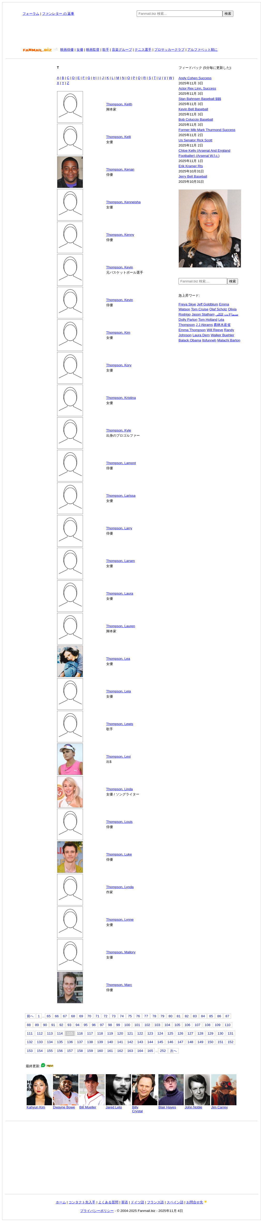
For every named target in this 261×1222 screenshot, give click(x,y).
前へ (30, 1016)
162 (120, 1051)
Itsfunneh (209, 340)
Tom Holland (207, 319)
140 (110, 1042)
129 (210, 1033)
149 (200, 1042)
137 (80, 1042)
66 (57, 1016)
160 (100, 1051)
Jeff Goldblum (207, 304)
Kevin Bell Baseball (193, 109)
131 (230, 1033)
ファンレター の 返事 (58, 14)
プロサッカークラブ (169, 50)
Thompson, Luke (119, 854)
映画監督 (92, 50)
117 (90, 1033)
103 (157, 1025)
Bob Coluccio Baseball (196, 119)
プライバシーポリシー (97, 1211)
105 (177, 1025)
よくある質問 (108, 1202)
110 (228, 1025)
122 (140, 1033)
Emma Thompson (192, 330)
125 (170, 1033)
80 (170, 1016)
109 (217, 1025)
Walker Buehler (222, 335)
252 (163, 1051)
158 (80, 1051)
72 (106, 1016)
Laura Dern (201, 335)
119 (110, 1033)
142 (130, 1042)
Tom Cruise (199, 309)
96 (94, 1025)
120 (120, 1033)
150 (210, 1042)
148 (190, 1042)
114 (60, 1033)
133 (40, 1042)
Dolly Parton (188, 319)
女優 (79, 50)
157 (70, 1051)
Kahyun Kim (39, 1105)
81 (179, 1016)
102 (147, 1025)
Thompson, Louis (119, 822)
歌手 (105, 50)
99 (118, 1025)
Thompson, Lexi (118, 756)
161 (110, 1051)
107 (197, 1025)
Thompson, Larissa (120, 495)
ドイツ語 (137, 1202)
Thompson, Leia (118, 691)
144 (150, 1042)
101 (137, 1025)
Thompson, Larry (119, 528)
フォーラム (30, 14)
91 (53, 1025)
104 (167, 1025)
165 (150, 1051)
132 (30, 1042)
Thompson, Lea (118, 659)
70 (89, 1016)
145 (160, 1042)
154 (40, 1051)
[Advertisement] (131, 32)
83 (195, 1016)
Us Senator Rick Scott (195, 140)
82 (187, 1016)
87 (227, 1016)
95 (86, 1025)
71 (97, 1016)
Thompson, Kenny (120, 235)
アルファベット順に (202, 50)
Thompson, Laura (119, 593)
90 (45, 1025)
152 (230, 1042)
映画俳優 (67, 50)
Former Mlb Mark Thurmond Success (207, 130)
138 (90, 1042)
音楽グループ (122, 50)
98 (110, 1025)
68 (73, 1016)
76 (138, 1016)
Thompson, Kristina (121, 398)
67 (65, 1016)
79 (162, 1016)
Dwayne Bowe (65, 1105)
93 (69, 1025)
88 (29, 1025)
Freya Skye (187, 304)
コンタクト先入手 (81, 1202)
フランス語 (155, 1202)
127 (190, 1033)
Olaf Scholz (218, 309)
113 (50, 1033)
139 (100, 1042)
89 (37, 1025)
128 (200, 1033)
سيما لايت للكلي (227, 314)
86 (219, 1016)
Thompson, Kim (118, 332)
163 (130, 1051)
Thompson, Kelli (118, 137)
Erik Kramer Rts (191, 166)
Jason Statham (202, 314)
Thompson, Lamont (121, 463)
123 (150, 1033)
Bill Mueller (92, 1105)
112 (40, 1033)
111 (30, 1033)
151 (220, 1042)
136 (70, 1042)
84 (203, 1016)
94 (78, 1025)
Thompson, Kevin (119, 267)
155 (50, 1051)
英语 (124, 1202)
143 (140, 1042)
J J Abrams (204, 325)
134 (50, 1042)
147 (180, 1042)
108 (207, 1025)
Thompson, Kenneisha (123, 202)
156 (60, 1051)
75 (130, 1016)
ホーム (61, 1202)
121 (130, 1033)
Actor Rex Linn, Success (197, 88)
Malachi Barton (228, 340)
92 (61, 1025)
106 (187, 1025)
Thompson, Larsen (120, 561)
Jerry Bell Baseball (193, 176)
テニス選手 (143, 50)
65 (49, 1016)
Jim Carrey (223, 1105)
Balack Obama (190, 340)
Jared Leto (118, 1105)
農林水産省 (222, 325)
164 (140, 1051)
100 (127, 1025)
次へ (173, 1051)
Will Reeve (215, 330)
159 (90, 1051)
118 (100, 1033)
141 (120, 1042)
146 (170, 1042)
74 (122, 1016)
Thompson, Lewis (119, 724)
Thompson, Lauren (120, 626)
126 (180, 1033)
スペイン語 (175, 1202)
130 (220, 1033)
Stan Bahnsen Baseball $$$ (200, 99)
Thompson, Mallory (120, 952)
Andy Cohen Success (195, 78)
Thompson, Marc (119, 985)
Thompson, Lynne (120, 919)
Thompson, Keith (119, 104)
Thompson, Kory (119, 365)
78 (154, 1016)
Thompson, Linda (119, 789)
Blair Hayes (171, 1105)
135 (60, 1042)
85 (211, 1016)
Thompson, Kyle (118, 430)
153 (30, 1051)
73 (114, 1016)
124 (160, 1033)
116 (80, 1033)
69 (81, 1016)
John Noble (197, 1105)
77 (146, 1016)
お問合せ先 (194, 1202)
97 (102, 1025)
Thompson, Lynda (120, 887)
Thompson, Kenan (120, 169)
